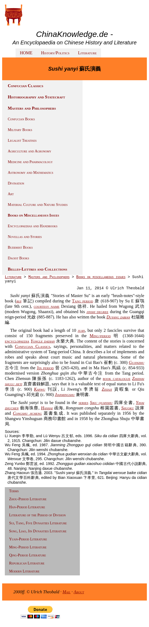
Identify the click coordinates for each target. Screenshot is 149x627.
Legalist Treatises (22, 141)
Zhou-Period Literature (28, 499)
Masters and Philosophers (32, 108)
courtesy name (46, 306)
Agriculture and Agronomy (29, 151)
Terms (14, 491)
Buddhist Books (20, 247)
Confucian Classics (25, 85)
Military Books (20, 130)
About (79, 592)
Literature (87, 53)
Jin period (45, 368)
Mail (66, 592)
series (83, 402)
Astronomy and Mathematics (30, 173)
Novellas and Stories (25, 237)
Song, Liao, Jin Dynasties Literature (37, 531)
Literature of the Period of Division (37, 515)
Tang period (82, 301)
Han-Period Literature (27, 507)
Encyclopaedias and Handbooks (32, 226)
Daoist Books (18, 258)
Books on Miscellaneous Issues (33, 215)
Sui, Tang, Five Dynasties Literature (38, 523)
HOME (26, 53)
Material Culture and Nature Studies (38, 205)
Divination (16, 183)
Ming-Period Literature (28, 547)
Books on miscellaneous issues (100, 277)
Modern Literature (24, 571)
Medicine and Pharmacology (30, 162)
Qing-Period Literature (27, 555)
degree (97, 311)
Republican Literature (26, 563)
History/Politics (55, 53)
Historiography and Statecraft (36, 97)
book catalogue (117, 378)
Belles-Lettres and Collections (37, 269)
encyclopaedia (17, 341)
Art (11, 194)
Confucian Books (21, 119)
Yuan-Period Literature (28, 539)
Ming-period (100, 335)
